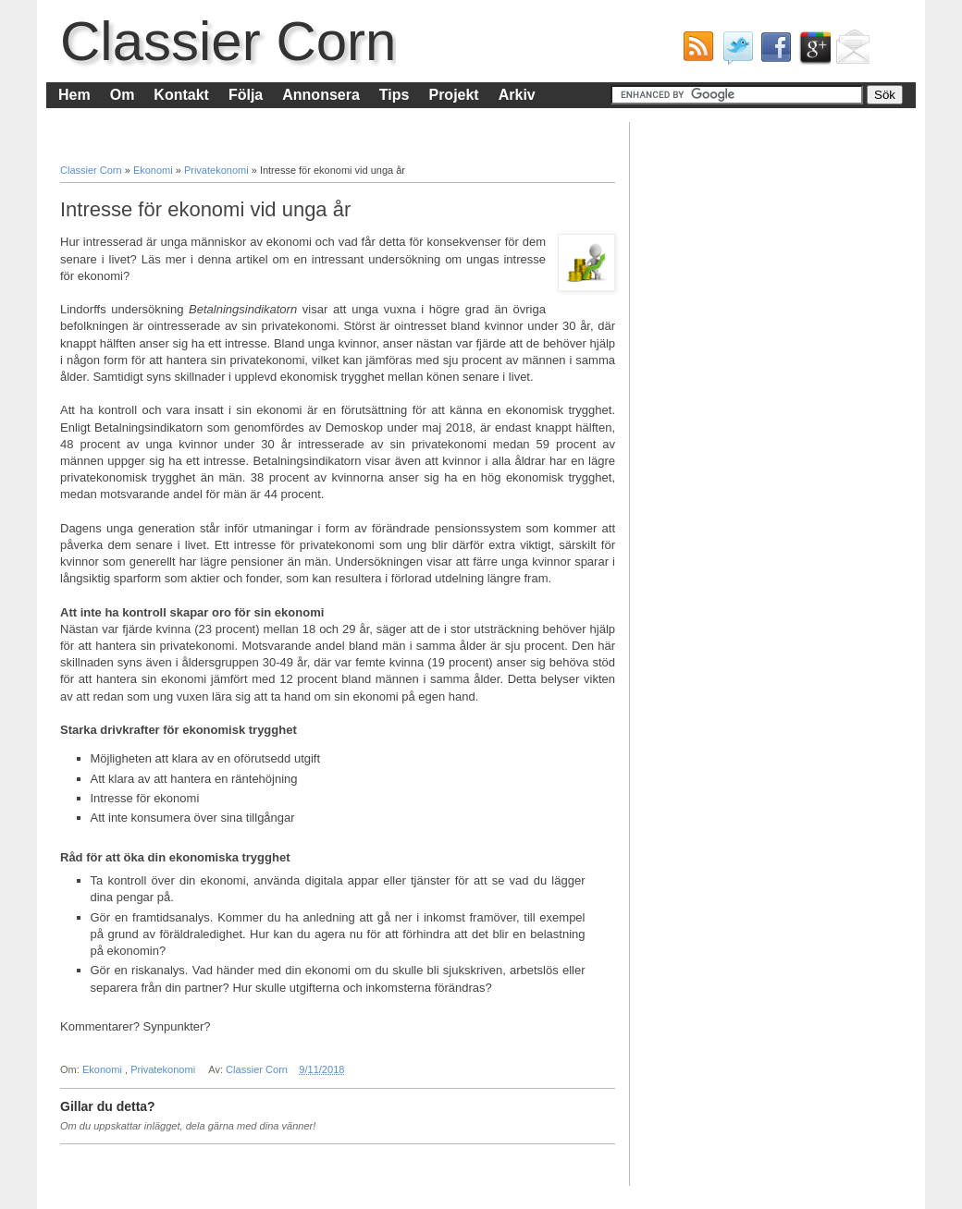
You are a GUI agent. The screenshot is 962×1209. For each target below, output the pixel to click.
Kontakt (181, 95)
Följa (245, 95)
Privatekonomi (218, 170)
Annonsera (321, 95)
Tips (394, 95)
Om (122, 95)
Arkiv (517, 95)
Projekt (453, 95)
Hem (74, 95)
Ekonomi (154, 170)
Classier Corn (228, 41)
